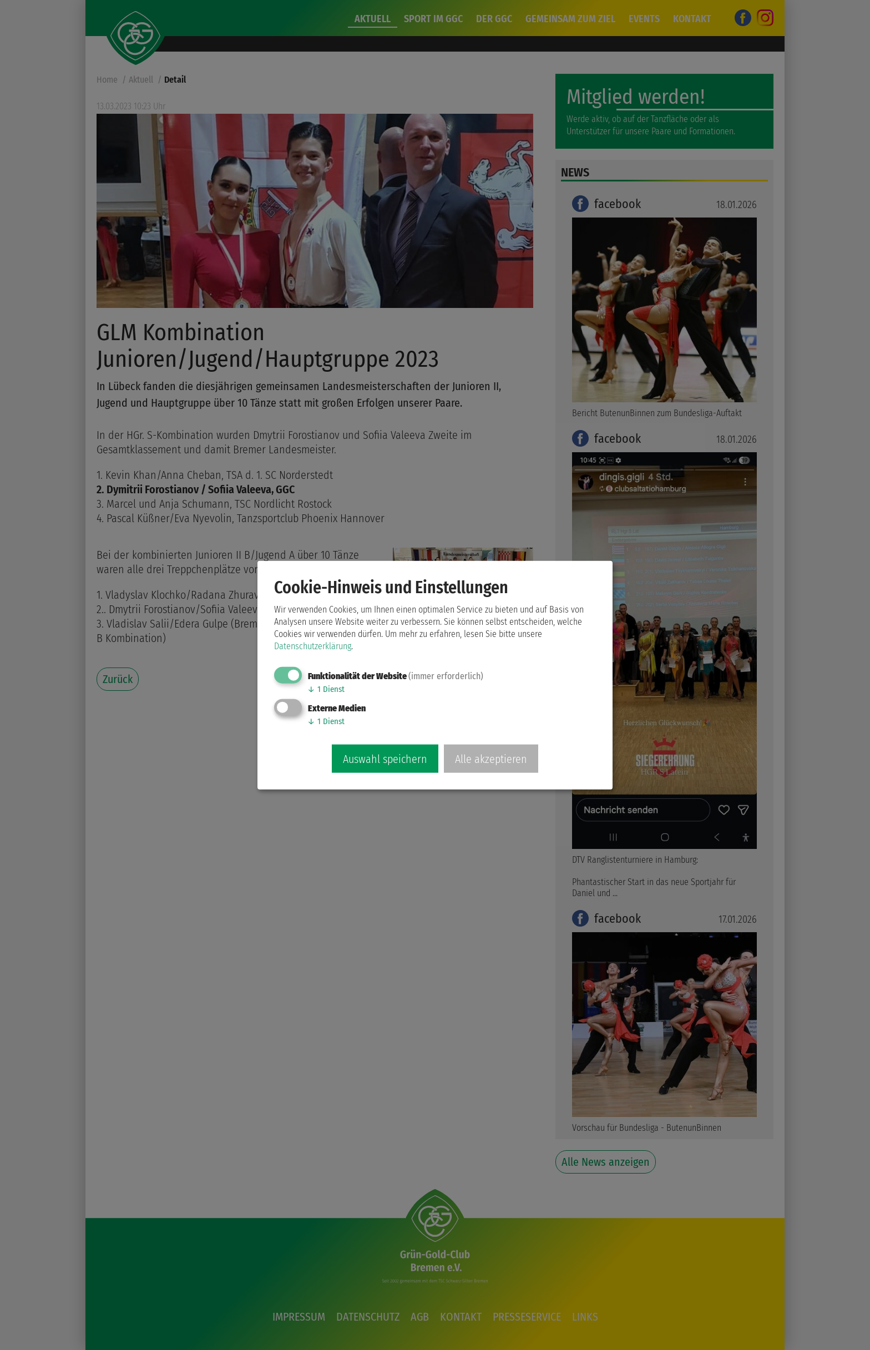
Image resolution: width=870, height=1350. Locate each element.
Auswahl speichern (385, 759)
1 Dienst (326, 689)
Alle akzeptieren (491, 759)
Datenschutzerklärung (312, 645)
